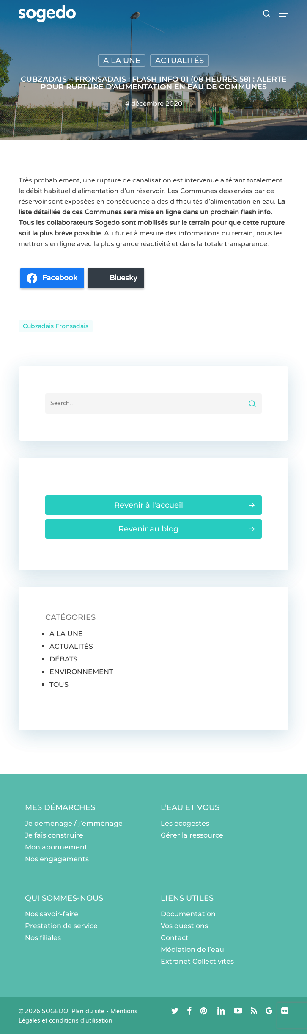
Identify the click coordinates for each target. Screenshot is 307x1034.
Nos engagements (57, 859)
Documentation (188, 914)
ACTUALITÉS (179, 60)
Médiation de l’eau (192, 950)
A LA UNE (121, 60)
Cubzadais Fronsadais (55, 326)
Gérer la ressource (192, 835)
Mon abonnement (56, 847)
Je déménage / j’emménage (74, 823)
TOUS (59, 684)
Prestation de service (61, 926)
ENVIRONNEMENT (81, 672)
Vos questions (184, 926)
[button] (283, 13)
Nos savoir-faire (51, 914)
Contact (175, 938)
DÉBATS (63, 659)
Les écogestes (185, 823)
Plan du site (87, 1011)
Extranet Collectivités (197, 961)
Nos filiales (43, 938)
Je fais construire (54, 835)
